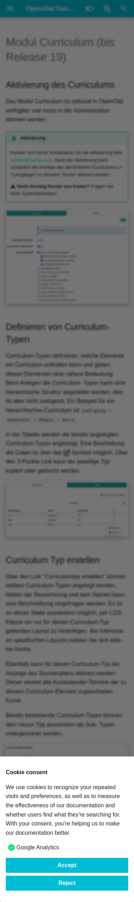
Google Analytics (37, 847)
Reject (66, 883)
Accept (67, 865)
